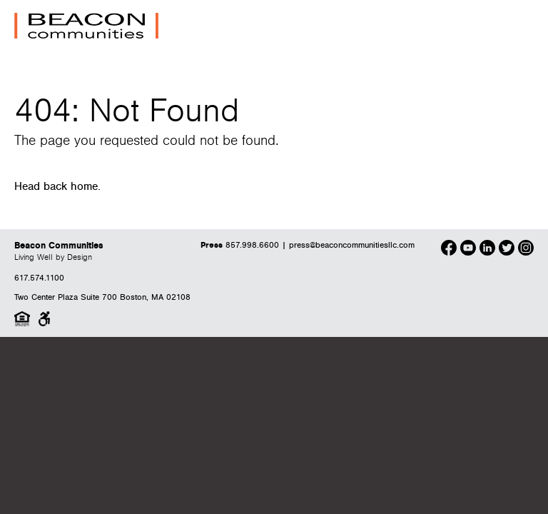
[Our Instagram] (526, 250)
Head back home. (57, 186)
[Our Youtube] (468, 250)
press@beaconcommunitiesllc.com (352, 245)
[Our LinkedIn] (487, 250)
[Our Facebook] (449, 250)
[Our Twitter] (506, 250)
